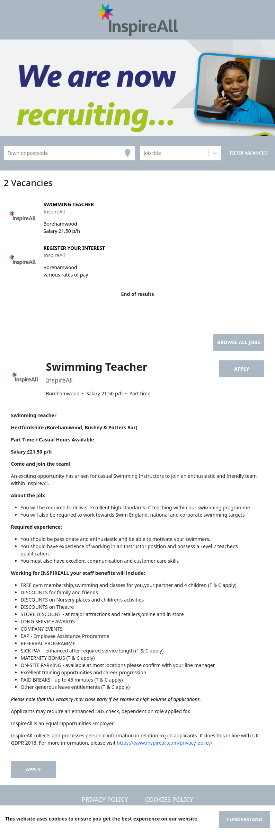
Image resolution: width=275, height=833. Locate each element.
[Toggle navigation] (15, 19)
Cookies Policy (169, 799)
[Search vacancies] (248, 153)
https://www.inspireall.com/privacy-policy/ (164, 742)
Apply (241, 369)
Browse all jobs (238, 342)
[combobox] (8, 153)
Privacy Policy (105, 799)
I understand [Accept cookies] (245, 819)
